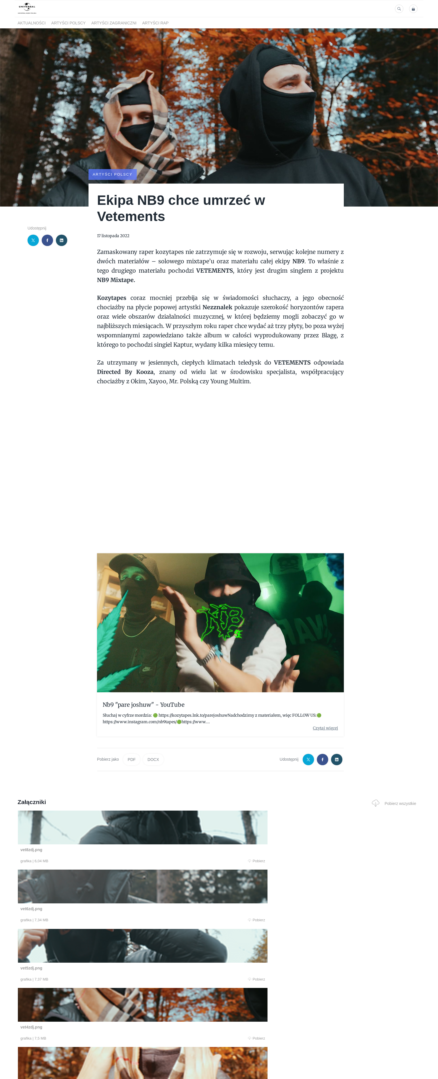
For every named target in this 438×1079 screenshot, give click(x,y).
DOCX (153, 759)
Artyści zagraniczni (113, 23)
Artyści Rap (155, 23)
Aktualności (32, 23)
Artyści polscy (68, 23)
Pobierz (103, 861)
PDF (132, 759)
